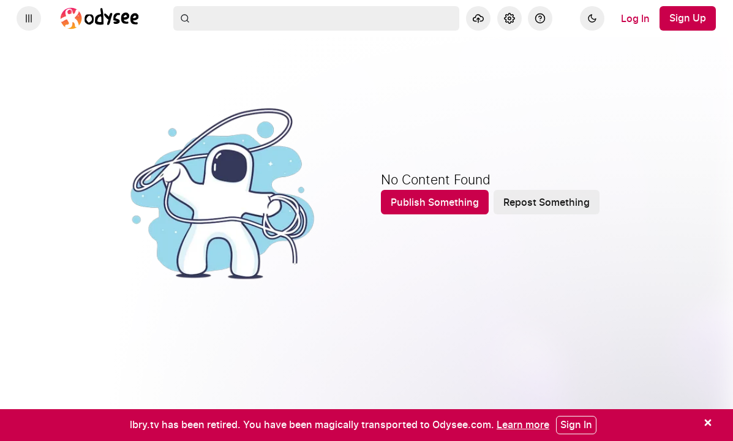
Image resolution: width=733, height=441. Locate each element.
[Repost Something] (547, 202)
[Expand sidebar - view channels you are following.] (29, 18)
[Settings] (509, 18)
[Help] (540, 18)
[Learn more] (523, 424)
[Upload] (478, 18)
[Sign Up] (688, 18)
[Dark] (592, 18)
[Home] (100, 18)
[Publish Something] (435, 202)
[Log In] (635, 18)
